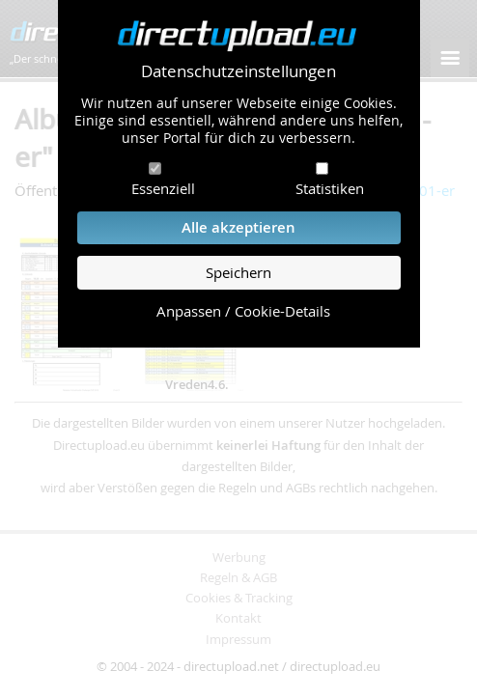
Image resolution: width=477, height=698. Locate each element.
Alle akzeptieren (238, 227)
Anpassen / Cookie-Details (243, 311)
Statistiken (329, 188)
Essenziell (163, 188)
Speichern (238, 273)
